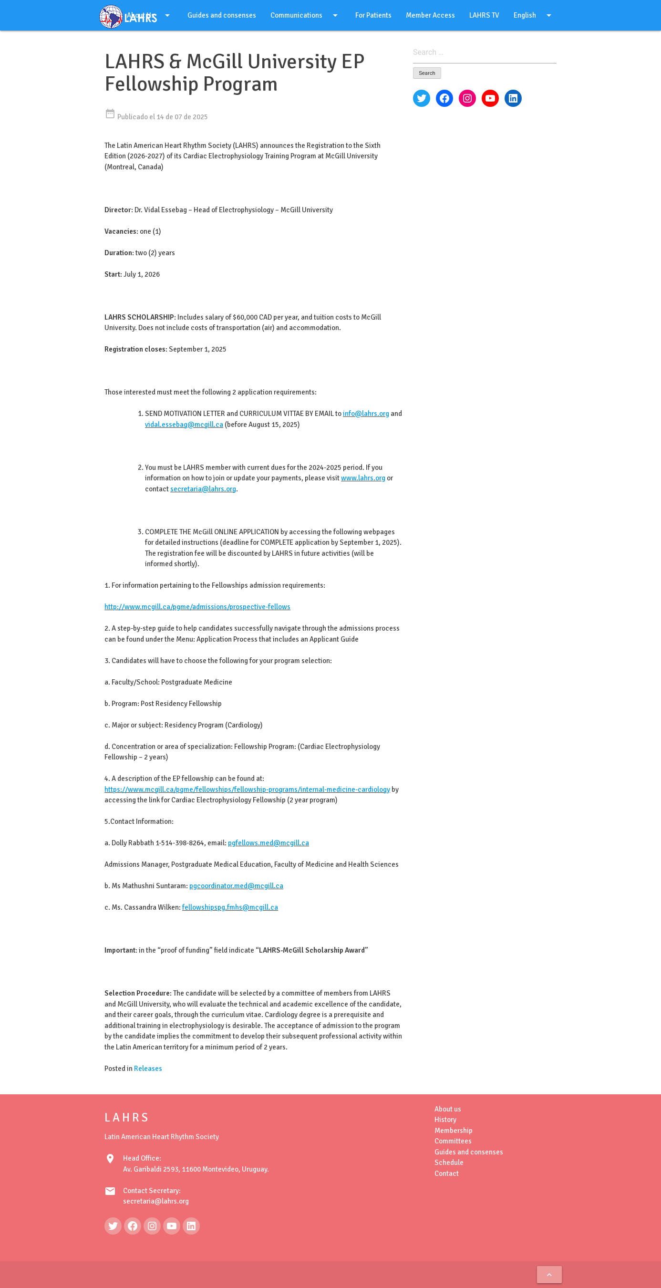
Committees (453, 1141)
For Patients (373, 15)
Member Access (430, 15)
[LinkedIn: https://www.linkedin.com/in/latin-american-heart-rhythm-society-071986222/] (191, 1226)
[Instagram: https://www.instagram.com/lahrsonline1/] (152, 1226)
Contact (446, 1173)
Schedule (449, 1162)
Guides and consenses (221, 15)
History (445, 1119)
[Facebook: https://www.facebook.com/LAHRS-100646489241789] (132, 1226)
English (534, 15)
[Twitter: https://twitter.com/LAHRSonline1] (113, 1226)
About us (447, 1109)
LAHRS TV (484, 15)
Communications (305, 15)
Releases (148, 1068)
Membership (453, 1130)
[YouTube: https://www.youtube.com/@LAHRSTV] (171, 1226)
